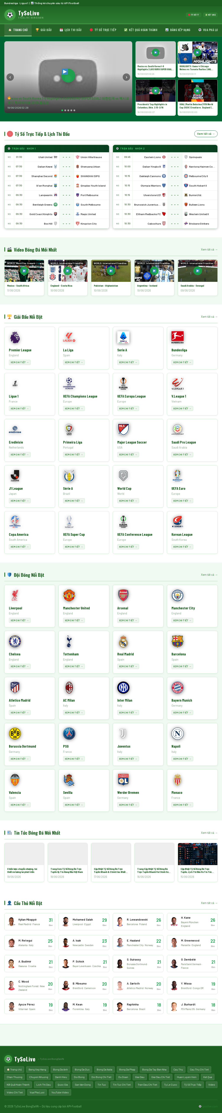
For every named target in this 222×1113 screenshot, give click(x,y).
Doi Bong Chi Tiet (101, 1076)
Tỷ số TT (193, 15)
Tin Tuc (102, 1084)
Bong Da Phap (127, 1069)
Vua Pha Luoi (37, 1092)
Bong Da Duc (82, 1069)
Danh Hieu (61, 1076)
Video (211, 1084)
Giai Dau (139, 1076)
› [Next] (126, 77)
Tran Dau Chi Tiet (147, 1084)
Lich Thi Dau (43, 1084)
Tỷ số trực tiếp (103, 29)
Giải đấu (44, 29)
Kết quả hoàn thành (140, 29)
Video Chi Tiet (15, 1092)
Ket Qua (207, 1076)
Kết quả (210, 15)
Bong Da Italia (104, 1069)
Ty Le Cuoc (170, 1084)
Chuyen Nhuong (38, 1076)
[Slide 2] (65, 110)
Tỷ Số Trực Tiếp (192, 1084)
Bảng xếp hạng (177, 29)
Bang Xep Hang (37, 1069)
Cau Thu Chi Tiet (199, 1069)
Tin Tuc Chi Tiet (122, 1084)
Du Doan (123, 1076)
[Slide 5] (74, 110)
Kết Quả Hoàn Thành (18, 1084)
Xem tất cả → (206, 133)
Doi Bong (79, 1076)
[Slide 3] (68, 110)
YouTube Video (60, 1092)
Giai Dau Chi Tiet (160, 1076)
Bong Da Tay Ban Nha (154, 1069)
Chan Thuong (14, 1076)
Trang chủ (18, 29)
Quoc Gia (63, 1084)
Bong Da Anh (60, 1069)
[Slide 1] (62, 110)
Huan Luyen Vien (186, 1076)
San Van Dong (83, 1084)
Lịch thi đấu (71, 29)
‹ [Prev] (10, 77)
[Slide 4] (71, 110)
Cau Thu (178, 1069)
